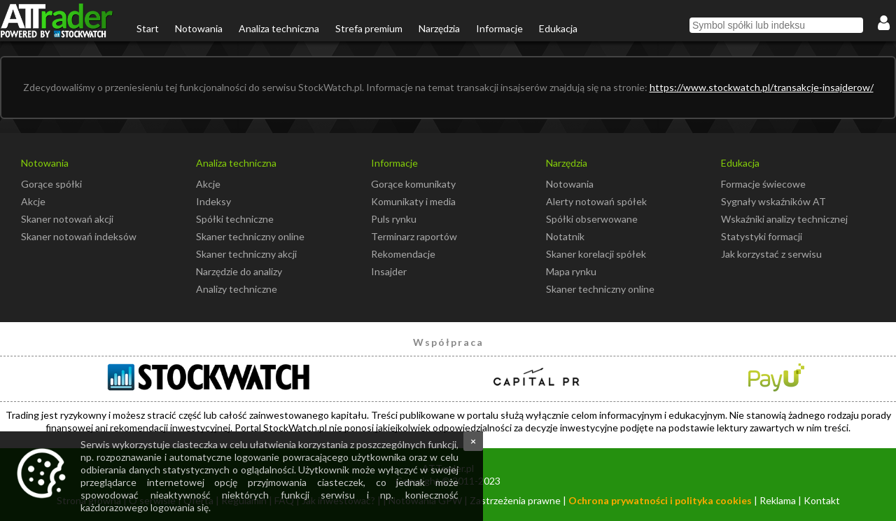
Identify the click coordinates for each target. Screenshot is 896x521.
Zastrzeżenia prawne (515, 500)
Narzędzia (439, 28)
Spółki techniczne (235, 219)
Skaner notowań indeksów (78, 236)
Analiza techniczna (279, 28)
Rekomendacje (403, 254)
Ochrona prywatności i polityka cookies (660, 500)
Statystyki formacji (761, 236)
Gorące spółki (51, 184)
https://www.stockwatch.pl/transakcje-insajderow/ (762, 87)
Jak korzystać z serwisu (771, 254)
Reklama (778, 500)
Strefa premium (368, 28)
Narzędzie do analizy (239, 271)
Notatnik (565, 236)
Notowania (199, 28)
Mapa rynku (571, 271)
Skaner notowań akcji (67, 219)
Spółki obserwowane (592, 219)
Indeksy (213, 201)
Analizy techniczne (236, 289)
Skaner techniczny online (250, 236)
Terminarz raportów (414, 236)
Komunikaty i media (413, 201)
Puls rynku (393, 219)
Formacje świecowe (763, 184)
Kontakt (822, 500)
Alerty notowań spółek (596, 201)
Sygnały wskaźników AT (773, 201)
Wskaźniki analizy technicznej (784, 219)
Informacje (499, 28)
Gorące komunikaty (413, 184)
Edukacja (558, 28)
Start (147, 28)
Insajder (389, 271)
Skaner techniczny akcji (246, 254)
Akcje (33, 201)
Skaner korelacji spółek (596, 254)
